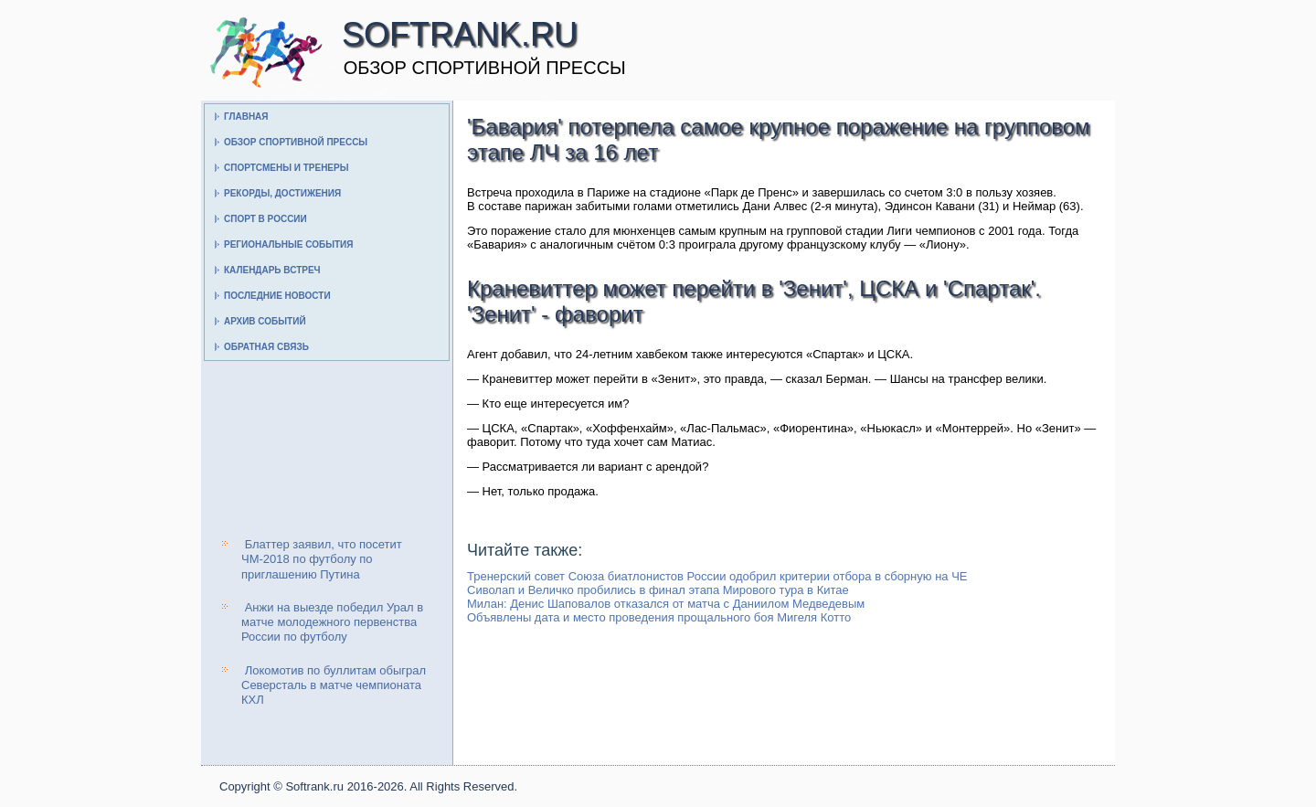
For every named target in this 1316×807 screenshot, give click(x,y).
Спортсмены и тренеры (286, 168)
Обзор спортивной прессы (295, 142)
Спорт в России (265, 219)
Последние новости (277, 296)
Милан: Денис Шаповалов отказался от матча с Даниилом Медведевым (666, 604)
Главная (246, 116)
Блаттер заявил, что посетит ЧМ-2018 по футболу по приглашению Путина (321, 559)
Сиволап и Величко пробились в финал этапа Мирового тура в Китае (658, 590)
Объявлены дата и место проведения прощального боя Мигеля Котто (659, 617)
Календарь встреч (272, 270)
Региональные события (288, 244)
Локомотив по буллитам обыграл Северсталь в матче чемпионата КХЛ (333, 685)
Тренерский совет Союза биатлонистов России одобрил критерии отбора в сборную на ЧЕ (717, 576)
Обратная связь (266, 347)
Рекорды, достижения (282, 193)
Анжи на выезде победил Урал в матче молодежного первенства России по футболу (332, 622)
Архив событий (265, 321)
